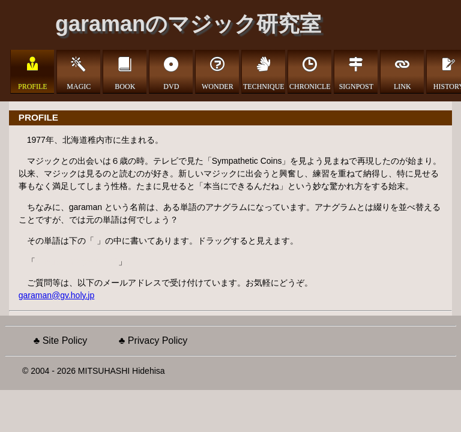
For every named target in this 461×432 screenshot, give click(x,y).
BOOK (125, 85)
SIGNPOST (356, 85)
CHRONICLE (310, 85)
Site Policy (65, 340)
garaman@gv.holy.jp (57, 295)
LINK (402, 85)
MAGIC (79, 85)
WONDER (218, 85)
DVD (171, 85)
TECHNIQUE (264, 85)
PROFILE (32, 85)
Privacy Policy (158, 340)
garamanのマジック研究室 (188, 23)
